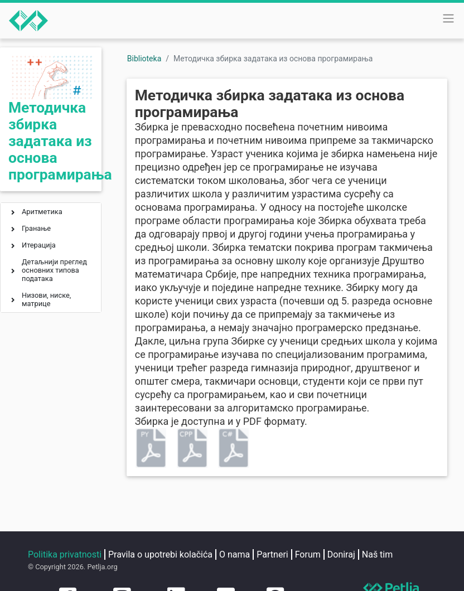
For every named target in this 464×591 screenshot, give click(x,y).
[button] (12, 213)
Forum (308, 554)
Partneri (272, 554)
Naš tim (377, 554)
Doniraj (341, 554)
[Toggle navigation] (448, 18)
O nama (234, 554)
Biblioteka (144, 58)
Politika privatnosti (65, 554)
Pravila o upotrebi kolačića (160, 554)
